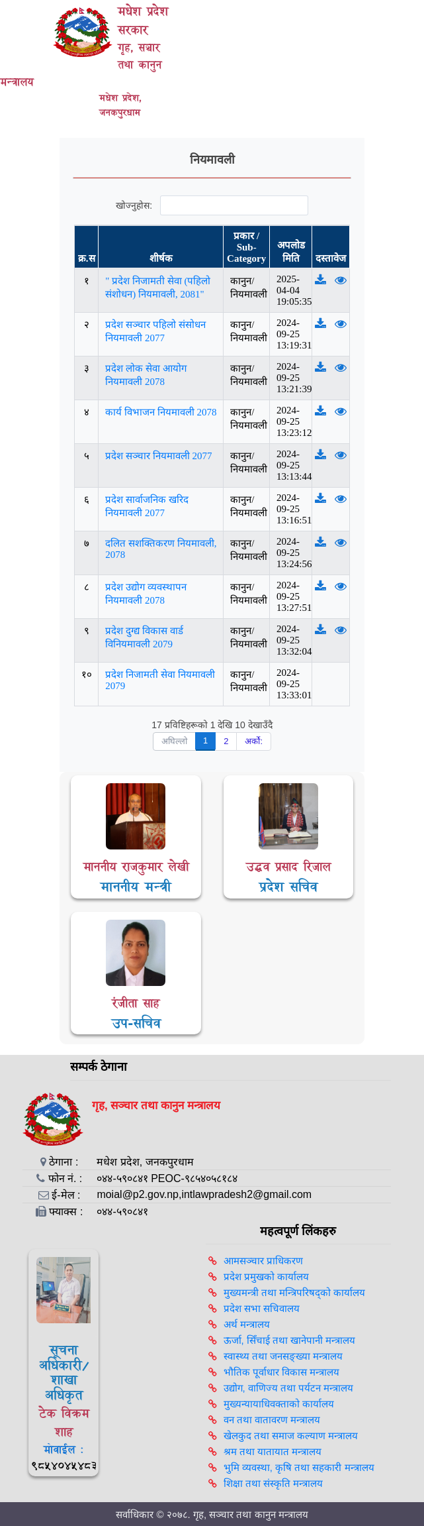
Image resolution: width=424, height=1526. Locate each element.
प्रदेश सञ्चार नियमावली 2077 (158, 456)
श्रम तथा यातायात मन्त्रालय (273, 1451)
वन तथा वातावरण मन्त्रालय (272, 1419)
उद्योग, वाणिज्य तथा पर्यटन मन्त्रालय (289, 1387)
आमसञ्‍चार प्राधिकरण (263, 1260)
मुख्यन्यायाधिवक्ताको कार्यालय (279, 1403)
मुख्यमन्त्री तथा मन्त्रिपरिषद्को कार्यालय (295, 1292)
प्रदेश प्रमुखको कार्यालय (266, 1276)
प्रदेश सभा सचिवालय (262, 1308)
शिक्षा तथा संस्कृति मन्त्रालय (273, 1483)
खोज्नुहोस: (212, 205)
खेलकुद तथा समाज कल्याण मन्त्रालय (291, 1435)
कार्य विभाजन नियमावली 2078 (160, 412)
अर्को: (254, 741)
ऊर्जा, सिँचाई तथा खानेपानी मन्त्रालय (290, 1340)
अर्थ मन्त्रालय (247, 1324)
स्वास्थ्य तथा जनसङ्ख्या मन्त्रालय (283, 1356)
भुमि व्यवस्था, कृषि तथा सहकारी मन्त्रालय (299, 1467)
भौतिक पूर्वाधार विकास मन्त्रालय (282, 1372)
